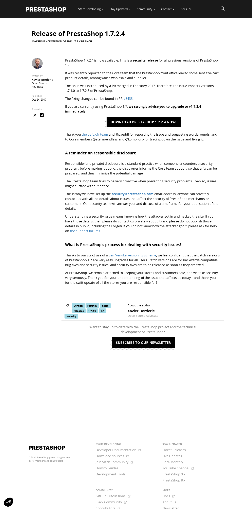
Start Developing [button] (91, 9)
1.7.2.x (92, 310)
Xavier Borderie (42, 80)
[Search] (222, 9)
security (92, 305)
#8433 (128, 98)
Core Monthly (172, 462)
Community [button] (146, 9)
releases (79, 310)
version (78, 305)
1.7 (102, 310)
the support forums (85, 231)
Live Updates (172, 456)
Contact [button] (167, 9)
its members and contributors (47, 460)
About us (169, 502)
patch (105, 305)
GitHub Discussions (113, 496)
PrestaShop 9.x (173, 474)
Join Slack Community (114, 462)
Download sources (112, 456)
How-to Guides (107, 468)
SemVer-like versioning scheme (132, 255)
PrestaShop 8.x (173, 480)
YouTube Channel (178, 468)
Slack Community (111, 502)
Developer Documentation (118, 450)
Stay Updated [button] (120, 9)
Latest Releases (174, 450)
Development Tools (110, 474)
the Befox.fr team (95, 134)
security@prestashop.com (133, 194)
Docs (187, 10)
